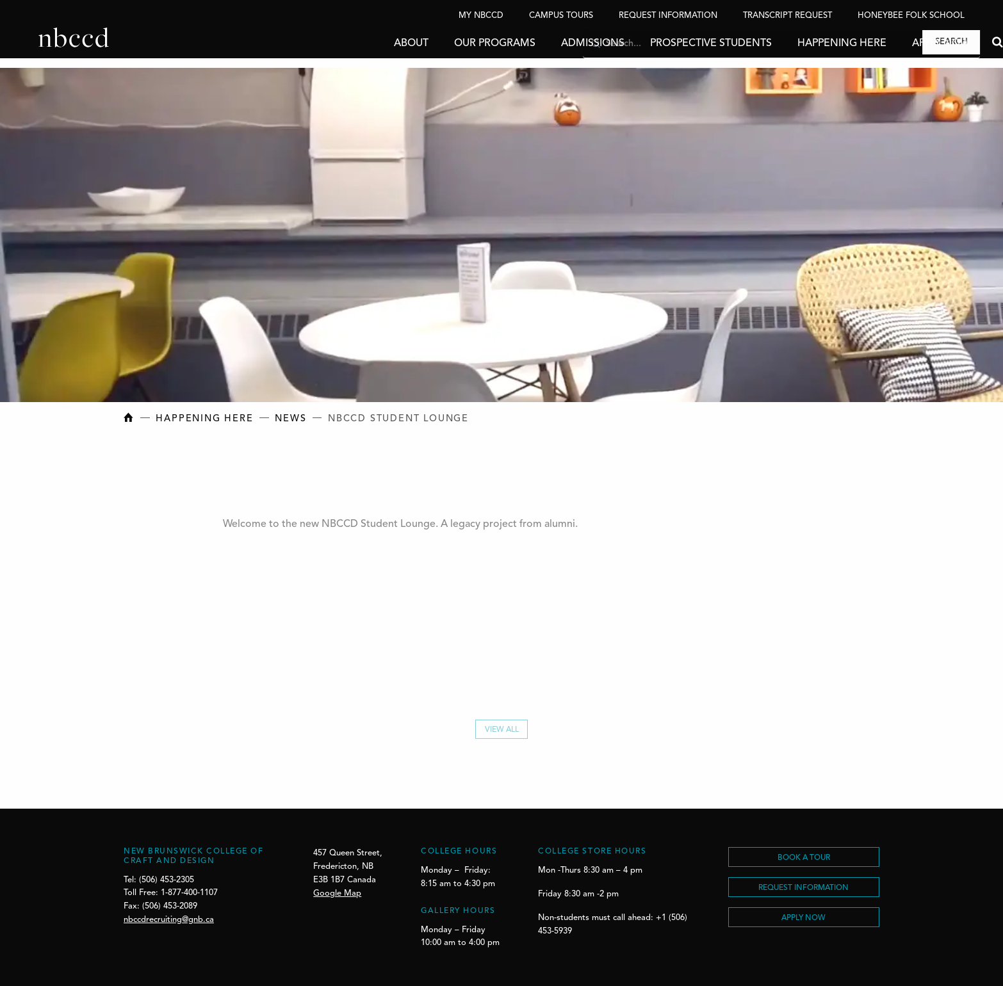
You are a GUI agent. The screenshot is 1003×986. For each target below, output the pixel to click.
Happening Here (803, 43)
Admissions (554, 43)
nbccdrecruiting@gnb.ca (169, 920)
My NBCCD (481, 16)
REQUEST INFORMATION (803, 888)
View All (502, 732)
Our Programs (456, 43)
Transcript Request (787, 16)
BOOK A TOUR (804, 858)
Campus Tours (561, 16)
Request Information (668, 16)
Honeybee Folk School (911, 16)
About (372, 43)
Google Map (337, 893)
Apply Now (902, 43)
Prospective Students (672, 43)
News (290, 419)
